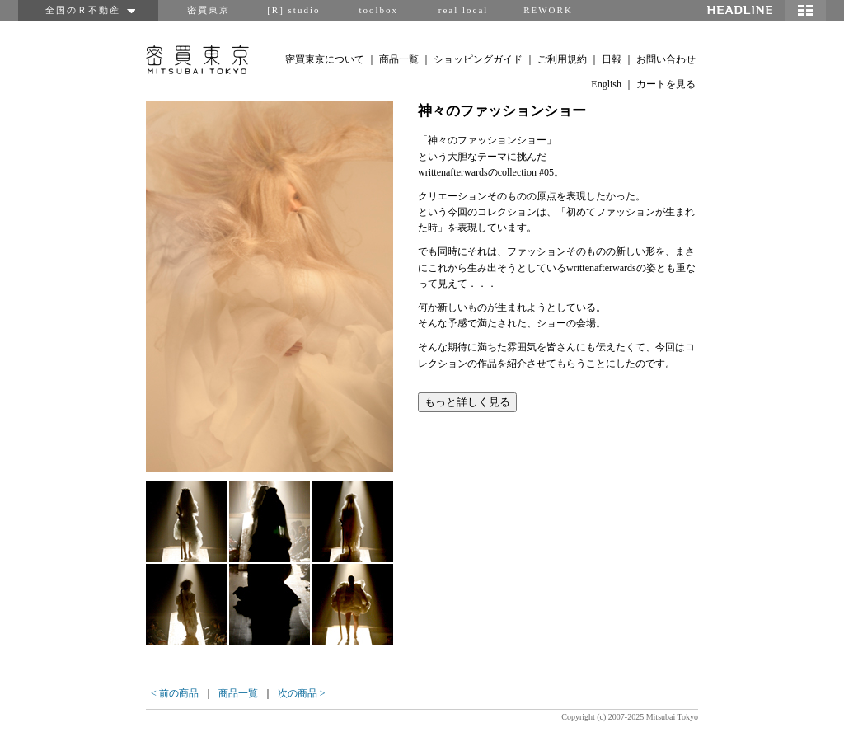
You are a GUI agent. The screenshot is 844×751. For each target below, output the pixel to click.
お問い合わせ (666, 59)
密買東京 (208, 10)
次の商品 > (302, 693)
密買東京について (324, 59)
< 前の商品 (175, 693)
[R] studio (293, 10)
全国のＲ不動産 (88, 10)
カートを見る (666, 84)
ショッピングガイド (478, 59)
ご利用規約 (562, 59)
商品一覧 (399, 59)
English (606, 84)
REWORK (548, 10)
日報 (611, 59)
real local (463, 10)
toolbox (378, 10)
